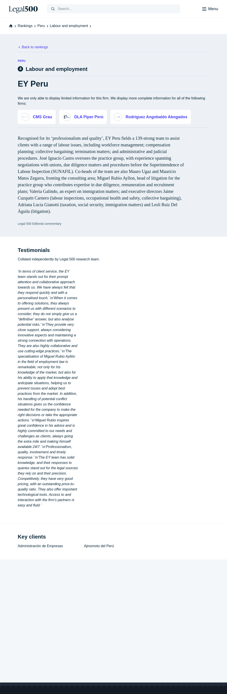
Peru (43, 26)
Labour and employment (71, 26)
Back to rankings (33, 47)
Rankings (27, 26)
